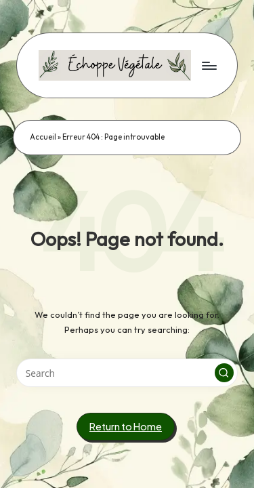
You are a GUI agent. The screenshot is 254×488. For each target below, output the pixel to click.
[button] (224, 372)
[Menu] (208, 65)
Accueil (43, 137)
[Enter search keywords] (127, 373)
